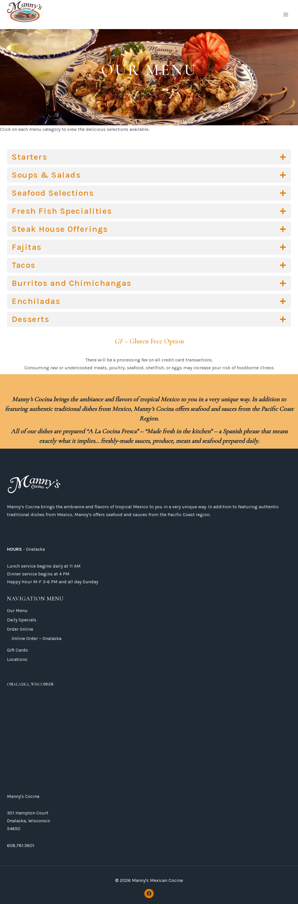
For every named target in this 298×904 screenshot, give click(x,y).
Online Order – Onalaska (36, 638)
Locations (17, 659)
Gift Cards (17, 650)
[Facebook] (149, 893)
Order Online (20, 629)
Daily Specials (21, 620)
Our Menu (17, 610)
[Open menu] (285, 14)
